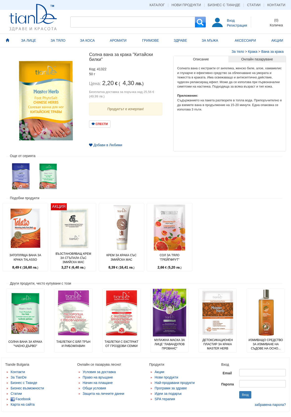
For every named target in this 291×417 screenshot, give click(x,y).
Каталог (157, 5)
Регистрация (237, 25)
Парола (227, 384)
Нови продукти (186, 5)
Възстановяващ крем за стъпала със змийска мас (73, 258)
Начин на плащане (98, 383)
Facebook (21, 399)
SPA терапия (165, 399)
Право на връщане (98, 377)
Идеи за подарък (168, 394)
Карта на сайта (23, 404)
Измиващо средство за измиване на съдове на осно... (266, 344)
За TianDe (19, 377)
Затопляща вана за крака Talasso (25, 257)
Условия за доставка (99, 372)
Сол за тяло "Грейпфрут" (169, 257)
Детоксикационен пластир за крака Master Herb (217, 344)
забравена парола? (270, 405)
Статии (254, 5)
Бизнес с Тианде (224, 5)
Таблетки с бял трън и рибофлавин (73, 344)
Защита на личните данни (103, 394)
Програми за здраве (171, 388)
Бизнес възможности (27, 388)
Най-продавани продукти (175, 383)
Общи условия (94, 388)
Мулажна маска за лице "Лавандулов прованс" (169, 344)
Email (227, 373)
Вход (231, 20)
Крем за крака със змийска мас (122, 257)
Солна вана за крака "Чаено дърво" (25, 344)
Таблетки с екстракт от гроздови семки (121, 344)
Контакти (276, 5)
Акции (159, 372)
